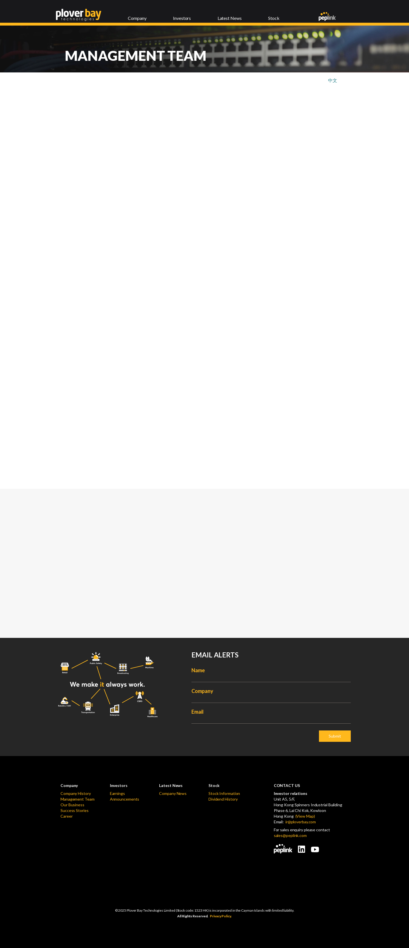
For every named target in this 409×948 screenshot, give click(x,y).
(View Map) (304, 816)
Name (198, 670)
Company (202, 691)
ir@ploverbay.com (300, 821)
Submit (335, 736)
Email (197, 712)
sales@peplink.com (290, 835)
